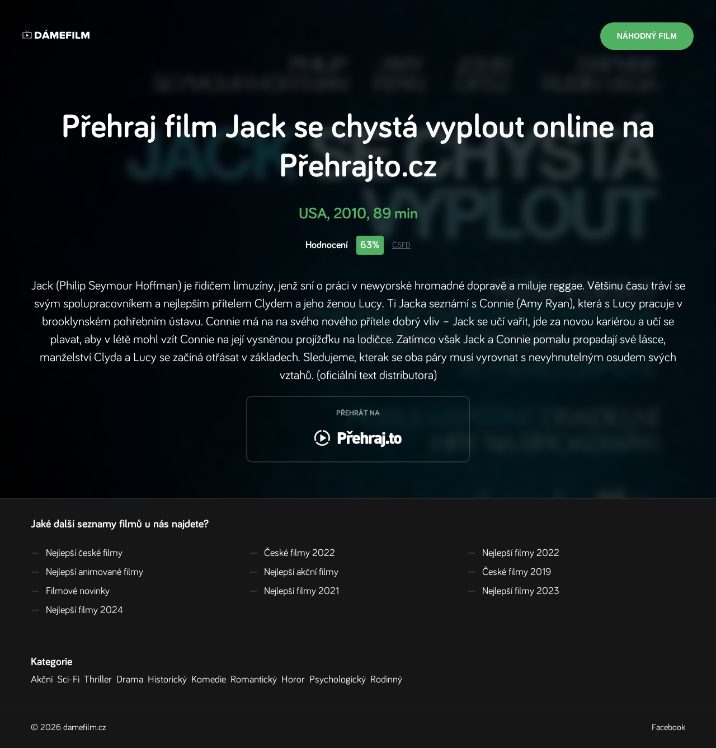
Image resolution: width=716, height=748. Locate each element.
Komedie (210, 680)
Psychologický (339, 680)
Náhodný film (647, 35)
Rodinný (388, 680)
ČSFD (401, 245)
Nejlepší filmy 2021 (294, 591)
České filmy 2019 (509, 572)
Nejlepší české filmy (77, 553)
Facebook (668, 727)
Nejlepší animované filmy (87, 572)
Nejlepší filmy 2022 (513, 553)
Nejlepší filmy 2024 (77, 610)
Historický (169, 680)
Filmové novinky (70, 591)
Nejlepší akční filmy (293, 572)
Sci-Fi (70, 680)
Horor (295, 680)
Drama (132, 680)
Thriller (100, 680)
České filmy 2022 (292, 553)
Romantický (255, 680)
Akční (44, 680)
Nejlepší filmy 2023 (513, 591)
